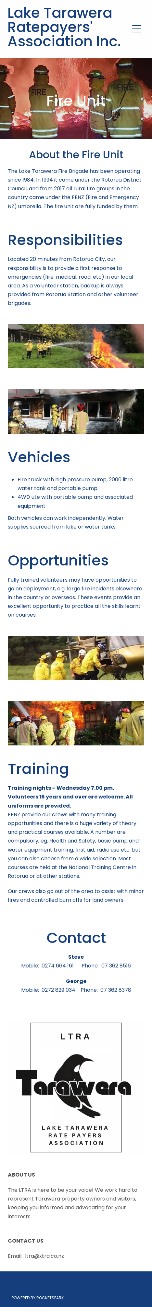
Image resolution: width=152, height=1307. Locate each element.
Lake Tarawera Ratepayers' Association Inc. (64, 28)
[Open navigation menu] (137, 29)
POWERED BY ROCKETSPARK (38, 1298)
